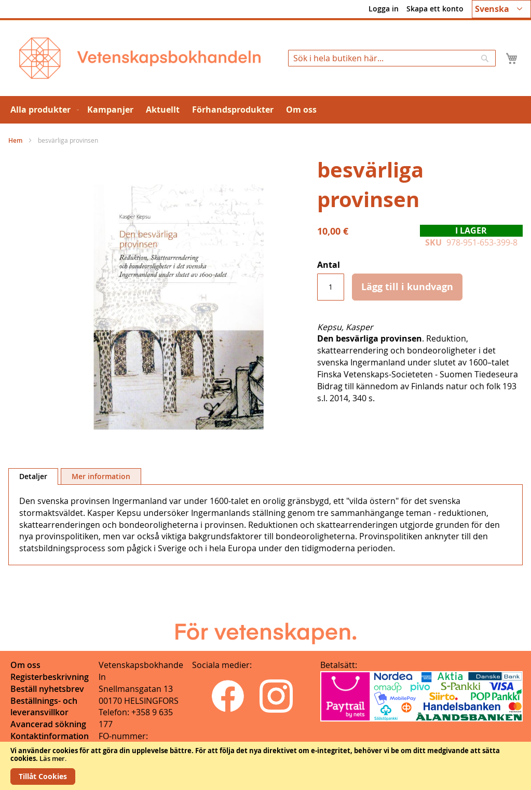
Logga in (384, 8)
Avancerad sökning (48, 724)
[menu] (265, 110)
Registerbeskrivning (49, 677)
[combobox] (392, 58)
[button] (501, 9)
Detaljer (33, 476)
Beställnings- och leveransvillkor (43, 706)
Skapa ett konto (435, 8)
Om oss (25, 665)
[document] (265, 766)
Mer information (101, 476)
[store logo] (140, 58)
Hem (15, 140)
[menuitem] (42, 110)
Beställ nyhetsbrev (47, 688)
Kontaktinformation (49, 736)
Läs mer (52, 758)
